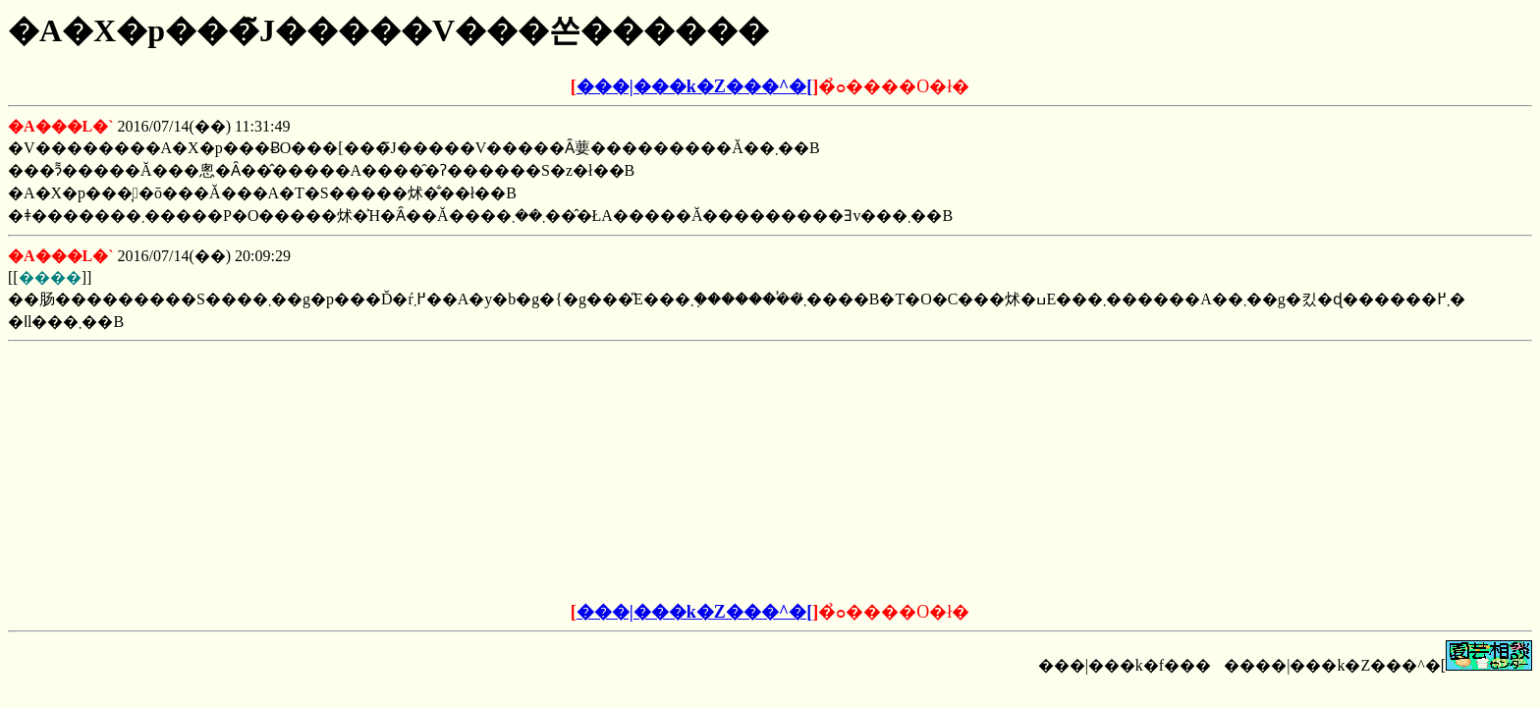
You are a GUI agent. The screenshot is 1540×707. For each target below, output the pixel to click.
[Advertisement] (620, 472)
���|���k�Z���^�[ (694, 86)
